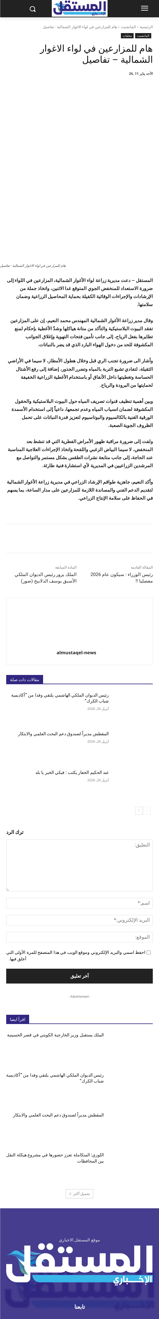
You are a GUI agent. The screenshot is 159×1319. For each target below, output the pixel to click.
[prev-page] (147, 741)
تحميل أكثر (79, 1124)
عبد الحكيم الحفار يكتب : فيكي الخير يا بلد (72, 703)
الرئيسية (146, 26)
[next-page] (139, 741)
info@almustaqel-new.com (71, 1267)
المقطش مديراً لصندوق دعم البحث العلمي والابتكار (63, 664)
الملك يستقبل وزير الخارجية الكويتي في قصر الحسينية (55, 965)
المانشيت (128, 26)
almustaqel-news (76, 583)
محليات (127, 35)
